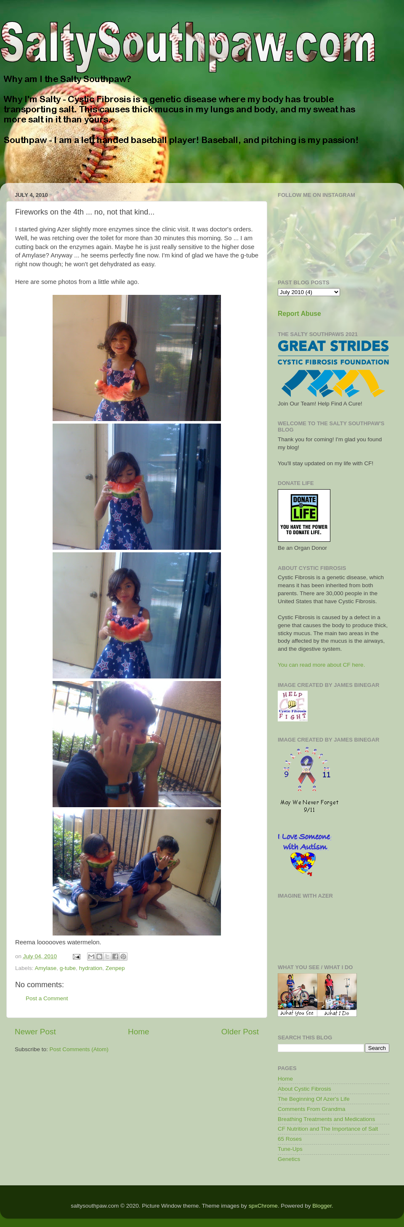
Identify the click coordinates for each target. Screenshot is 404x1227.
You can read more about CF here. (321, 665)
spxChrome (263, 1206)
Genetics (289, 1159)
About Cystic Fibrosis (304, 1089)
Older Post (240, 1031)
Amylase (46, 968)
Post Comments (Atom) (79, 1049)
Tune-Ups (290, 1149)
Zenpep (115, 968)
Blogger (322, 1206)
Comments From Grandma (312, 1109)
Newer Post (35, 1031)
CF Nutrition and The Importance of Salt (328, 1129)
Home (138, 1031)
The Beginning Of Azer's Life (314, 1099)
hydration (91, 968)
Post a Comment (47, 998)
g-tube (68, 968)
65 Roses (290, 1139)
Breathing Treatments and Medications (326, 1119)
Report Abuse (299, 313)
